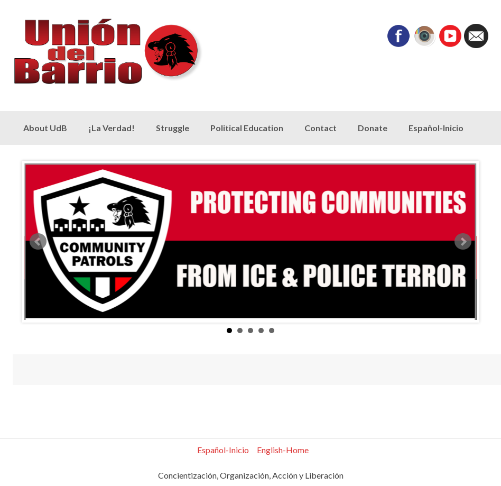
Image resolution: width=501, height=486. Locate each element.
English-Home (283, 450)
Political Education (246, 128)
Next (462, 241)
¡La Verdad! (111, 128)
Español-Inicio (436, 128)
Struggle (172, 128)
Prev (38, 241)
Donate (372, 128)
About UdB (45, 128)
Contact (320, 128)
